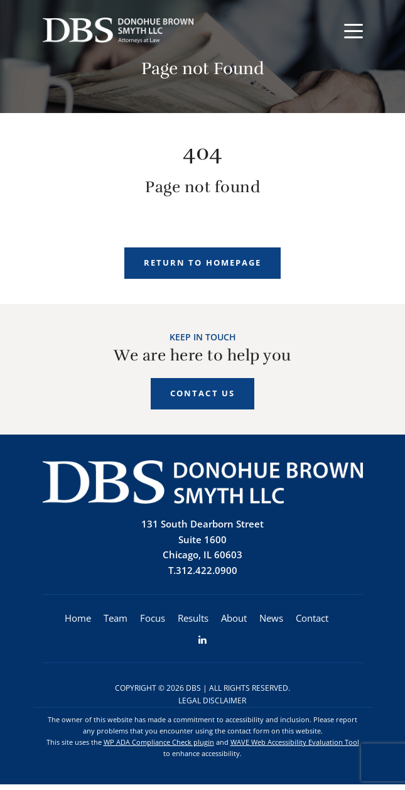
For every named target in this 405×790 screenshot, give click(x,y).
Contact (312, 621)
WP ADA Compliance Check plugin (159, 747)
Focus (152, 621)
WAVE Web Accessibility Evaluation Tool (294, 747)
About (234, 621)
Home (78, 621)
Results (193, 621)
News (271, 621)
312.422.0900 (206, 572)
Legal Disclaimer (212, 705)
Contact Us (202, 394)
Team (115, 621)
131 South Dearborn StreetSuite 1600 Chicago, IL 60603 (202, 541)
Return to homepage (202, 263)
